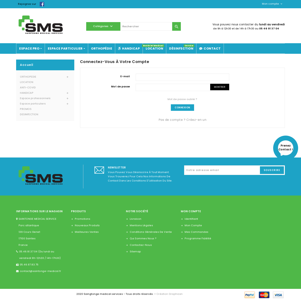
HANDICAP (26, 93)
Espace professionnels (35, 98)
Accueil (26, 65)
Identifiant (191, 219)
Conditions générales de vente (151, 232)
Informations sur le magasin (39, 211)
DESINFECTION (29, 114)
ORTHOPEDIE (28, 77)
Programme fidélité (198, 238)
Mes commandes (196, 232)
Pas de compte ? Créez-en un (183, 120)
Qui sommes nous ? (143, 238)
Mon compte (193, 225)
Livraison (135, 219)
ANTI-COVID (28, 87)
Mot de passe (120, 86)
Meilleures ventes (87, 232)
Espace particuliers (33, 103)
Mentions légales (141, 225)
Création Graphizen (169, 294)
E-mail (125, 76)
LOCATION (26, 82)
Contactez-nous (141, 245)
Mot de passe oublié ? (182, 99)
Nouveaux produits (87, 225)
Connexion (182, 107)
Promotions (82, 219)
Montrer (220, 87)
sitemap (135, 251)
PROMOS (25, 109)
